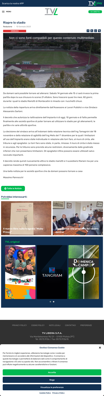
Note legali (55, 325)
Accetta (52, 372)
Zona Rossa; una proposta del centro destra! (77, 230)
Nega (52, 380)
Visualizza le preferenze (52, 387)
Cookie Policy (45, 393)
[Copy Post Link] (99, 30)
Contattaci (70, 325)
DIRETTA (96, 12)
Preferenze (86, 325)
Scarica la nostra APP (13, 3)
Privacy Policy (58, 393)
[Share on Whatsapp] (95, 30)
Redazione (7, 26)
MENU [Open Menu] (7, 12)
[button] (100, 347)
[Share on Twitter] (91, 30)
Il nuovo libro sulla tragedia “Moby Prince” (23, 230)
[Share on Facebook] (88, 30)
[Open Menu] (3, 11)
